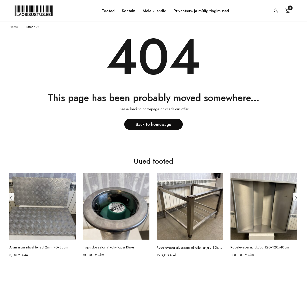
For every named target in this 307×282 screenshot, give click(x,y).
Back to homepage (154, 124)
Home (14, 26)
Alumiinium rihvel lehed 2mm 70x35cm (38, 247)
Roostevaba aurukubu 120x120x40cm (259, 247)
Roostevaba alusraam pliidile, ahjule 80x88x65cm (190, 247)
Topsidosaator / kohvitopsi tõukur (109, 247)
